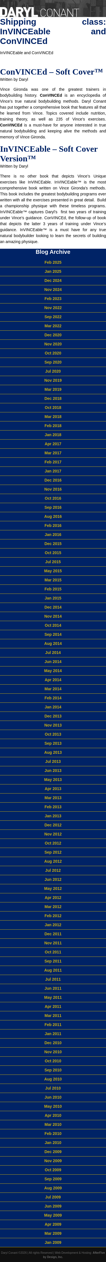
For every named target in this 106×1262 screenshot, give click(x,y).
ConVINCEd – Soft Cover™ (51, 71)
